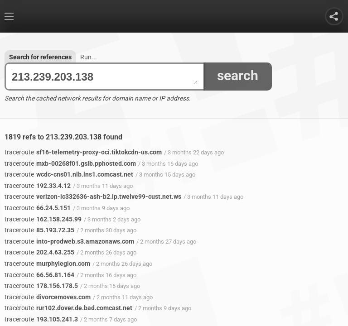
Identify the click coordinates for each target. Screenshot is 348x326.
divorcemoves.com (48, 297)
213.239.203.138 (105, 76)
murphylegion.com (47, 263)
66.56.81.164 (39, 274)
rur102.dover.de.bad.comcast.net (68, 308)
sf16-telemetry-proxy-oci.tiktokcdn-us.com (83, 152)
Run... (88, 57)
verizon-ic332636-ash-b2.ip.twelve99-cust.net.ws (93, 196)
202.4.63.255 (39, 252)
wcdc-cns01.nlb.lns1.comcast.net (69, 174)
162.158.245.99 (43, 219)
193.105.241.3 (41, 319)
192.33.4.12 (38, 185)
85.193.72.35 (39, 230)
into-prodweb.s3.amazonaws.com (69, 241)
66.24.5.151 (38, 207)
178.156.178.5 (41, 285)
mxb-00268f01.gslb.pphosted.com (70, 163)
